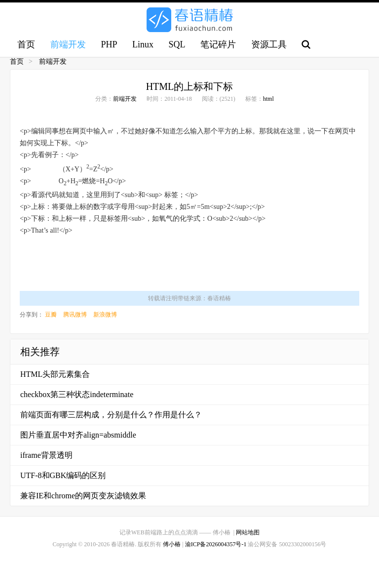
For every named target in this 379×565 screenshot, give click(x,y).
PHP (109, 44)
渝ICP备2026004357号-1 (216, 544)
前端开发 (68, 44)
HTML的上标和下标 (189, 86)
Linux (142, 44)
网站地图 (248, 532)
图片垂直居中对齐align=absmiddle (78, 435)
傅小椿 (172, 544)
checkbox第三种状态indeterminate (76, 394)
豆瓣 (51, 314)
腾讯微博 (75, 314)
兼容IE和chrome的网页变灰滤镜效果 (83, 495)
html (268, 98)
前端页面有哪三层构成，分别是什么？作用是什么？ (111, 414)
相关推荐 (40, 351)
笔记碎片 (218, 44)
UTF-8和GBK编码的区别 (63, 475)
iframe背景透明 (46, 455)
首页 (26, 44)
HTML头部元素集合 (55, 374)
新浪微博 (105, 314)
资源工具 (269, 44)
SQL (177, 44)
